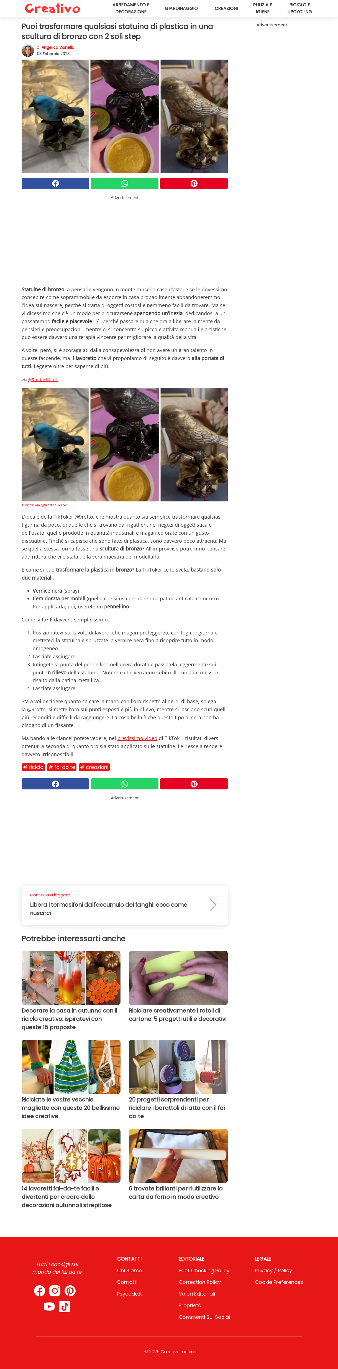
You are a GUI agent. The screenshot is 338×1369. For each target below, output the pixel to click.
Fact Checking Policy (204, 1270)
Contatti (127, 1282)
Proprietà (190, 1305)
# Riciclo (33, 767)
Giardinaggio (181, 8)
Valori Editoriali (197, 1293)
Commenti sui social (204, 1317)
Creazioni (226, 8)
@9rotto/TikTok (43, 379)
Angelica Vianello (58, 47)
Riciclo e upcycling (299, 8)
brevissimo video (137, 738)
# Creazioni (94, 767)
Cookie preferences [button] (279, 1282)
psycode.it (129, 1293)
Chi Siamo (129, 1270)
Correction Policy (200, 1282)
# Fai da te (61, 767)
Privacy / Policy (273, 1270)
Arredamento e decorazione (130, 8)
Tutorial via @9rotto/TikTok (44, 505)
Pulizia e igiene (262, 8)
